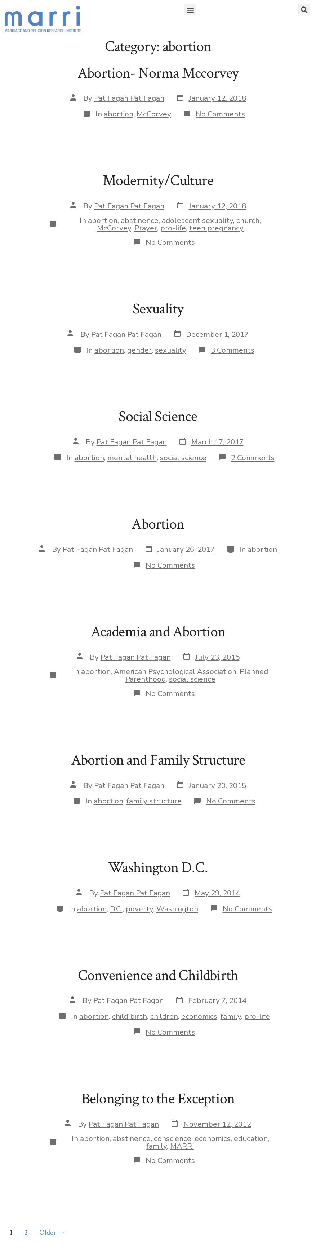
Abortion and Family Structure (158, 760)
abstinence (140, 220)
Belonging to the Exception (158, 1099)
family (231, 1016)
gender (139, 350)
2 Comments (253, 458)
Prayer (145, 228)
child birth (129, 1016)
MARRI (182, 1146)
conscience (172, 1138)
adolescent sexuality (197, 220)
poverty (139, 909)
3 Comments (232, 350)
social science (183, 458)
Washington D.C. (158, 867)
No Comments (220, 114)
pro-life (173, 228)
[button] (190, 9)
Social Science (158, 416)
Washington (177, 909)
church (247, 220)
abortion (118, 114)
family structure (154, 801)
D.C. (116, 909)
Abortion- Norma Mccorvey (158, 73)
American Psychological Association (175, 671)
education (251, 1138)
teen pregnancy (216, 228)
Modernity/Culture (158, 181)
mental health (132, 458)
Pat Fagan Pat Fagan (129, 98)
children (164, 1016)
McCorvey (154, 114)
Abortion (158, 524)
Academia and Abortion (158, 632)
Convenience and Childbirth (158, 975)
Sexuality (158, 309)
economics (199, 1016)
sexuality (170, 350)
